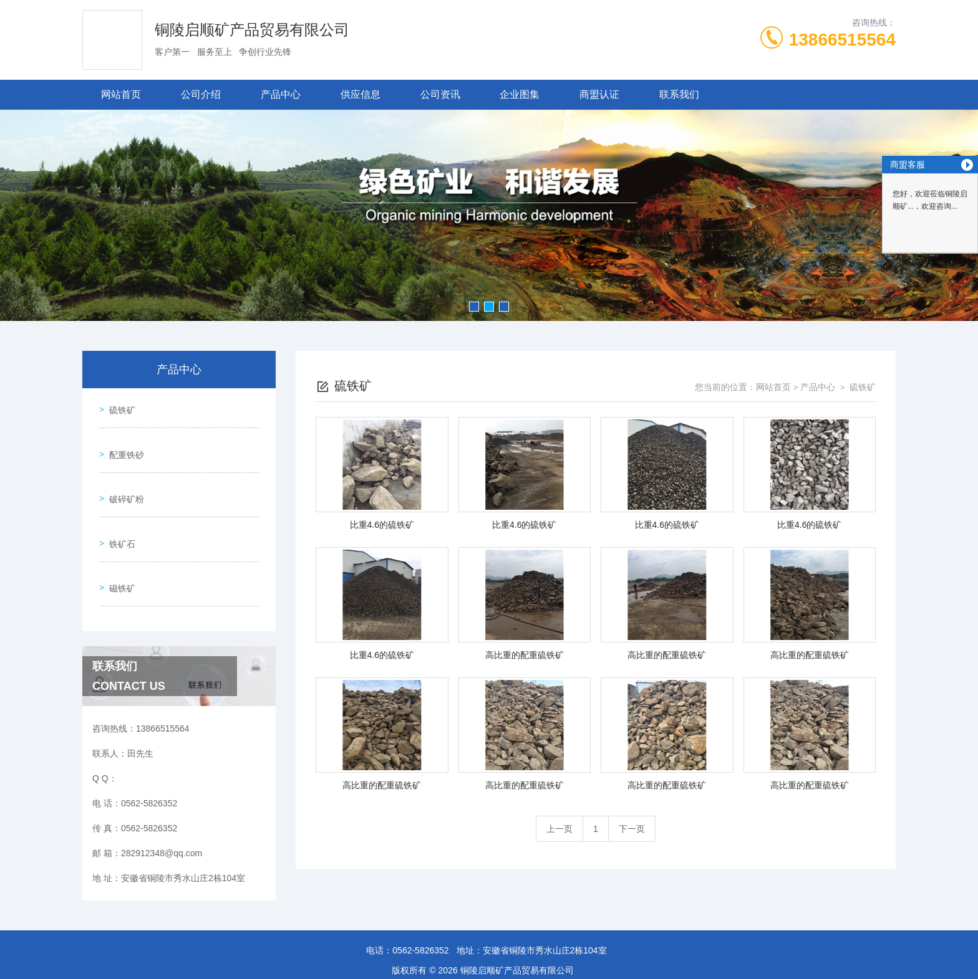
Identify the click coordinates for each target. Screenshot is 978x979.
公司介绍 (201, 94)
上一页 (559, 829)
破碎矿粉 (122, 477)
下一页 (632, 829)
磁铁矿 (118, 548)
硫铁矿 (118, 406)
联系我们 (679, 94)
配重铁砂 (122, 441)
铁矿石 (118, 512)
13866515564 (842, 39)
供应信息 (360, 94)
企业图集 (520, 94)
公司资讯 (440, 94)
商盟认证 (599, 94)
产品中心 (281, 94)
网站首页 (121, 94)
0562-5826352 (420, 919)
